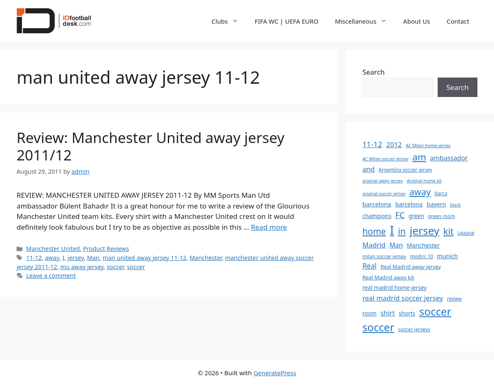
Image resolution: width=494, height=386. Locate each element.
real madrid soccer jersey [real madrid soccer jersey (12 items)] (402, 298)
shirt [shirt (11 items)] (387, 313)
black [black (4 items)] (455, 205)
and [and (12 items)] (368, 169)
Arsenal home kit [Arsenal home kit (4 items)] (424, 181)
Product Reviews (106, 248)
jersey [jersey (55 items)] (425, 230)
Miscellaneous (365, 21)
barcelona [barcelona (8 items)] (409, 204)
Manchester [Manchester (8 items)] (423, 245)
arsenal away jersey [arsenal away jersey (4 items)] (382, 181)
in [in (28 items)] (402, 231)
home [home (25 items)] (374, 231)
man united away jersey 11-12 (144, 258)
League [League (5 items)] (466, 232)
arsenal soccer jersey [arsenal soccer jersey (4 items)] (383, 194)
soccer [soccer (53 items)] (435, 311)
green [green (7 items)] (416, 216)
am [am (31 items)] (419, 157)
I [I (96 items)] (392, 230)
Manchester (205, 258)
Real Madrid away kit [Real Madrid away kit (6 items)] (388, 277)
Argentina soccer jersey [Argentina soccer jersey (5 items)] (405, 169)
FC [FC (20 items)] (400, 215)
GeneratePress (275, 373)
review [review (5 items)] (454, 298)
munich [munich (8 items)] (447, 256)
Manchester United (53, 248)
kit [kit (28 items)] (448, 231)
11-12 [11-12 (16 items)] (372, 144)
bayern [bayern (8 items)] (436, 204)
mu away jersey (82, 267)
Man (93, 258)
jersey (76, 258)
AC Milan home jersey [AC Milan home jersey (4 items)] (428, 145)
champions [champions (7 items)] (376, 216)
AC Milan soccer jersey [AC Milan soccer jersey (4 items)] (385, 159)
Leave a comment (51, 275)
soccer (115, 267)
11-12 (34, 258)
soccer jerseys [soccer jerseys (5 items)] (414, 329)
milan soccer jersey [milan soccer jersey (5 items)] (384, 256)
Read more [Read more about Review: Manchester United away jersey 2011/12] (269, 227)
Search (373, 72)
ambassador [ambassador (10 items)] (449, 158)
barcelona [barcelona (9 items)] (376, 204)
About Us (416, 21)
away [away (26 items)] (420, 192)
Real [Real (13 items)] (369, 266)
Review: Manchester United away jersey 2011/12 (150, 146)
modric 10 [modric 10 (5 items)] (421, 256)
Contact (458, 21)
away (52, 258)
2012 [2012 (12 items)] (394, 144)
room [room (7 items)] (369, 313)
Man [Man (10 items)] (396, 245)
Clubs (229, 21)
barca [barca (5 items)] (441, 193)
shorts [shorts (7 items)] (407, 313)
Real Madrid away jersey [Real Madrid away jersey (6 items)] (410, 266)
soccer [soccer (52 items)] (378, 327)
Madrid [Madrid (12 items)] (373, 245)
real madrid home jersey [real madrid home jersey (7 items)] (394, 287)
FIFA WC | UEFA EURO (287, 21)
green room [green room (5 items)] (441, 216)
